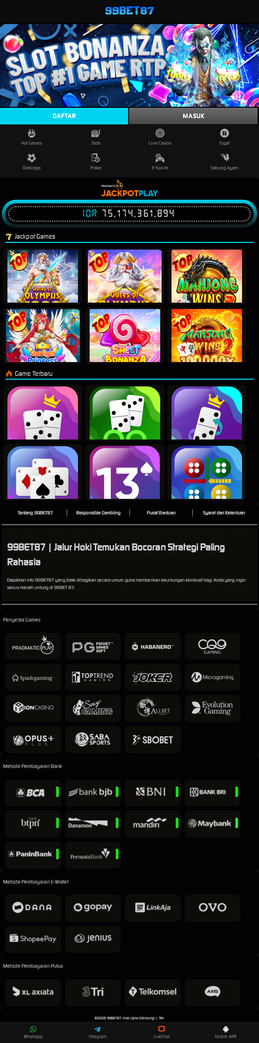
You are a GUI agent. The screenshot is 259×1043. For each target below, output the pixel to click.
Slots (96, 137)
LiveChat (161, 1032)
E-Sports (160, 162)
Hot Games (31, 137)
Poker (96, 162)
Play (148, 194)
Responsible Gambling (98, 513)
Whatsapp (33, 1032)
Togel (224, 137)
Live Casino (160, 137)
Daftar (64, 116)
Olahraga (32, 162)
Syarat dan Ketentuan (224, 513)
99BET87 (114, 1018)
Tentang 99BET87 (35, 513)
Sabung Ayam (224, 162)
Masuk (193, 116)
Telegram (97, 1032)
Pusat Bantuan (161, 513)
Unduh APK (226, 1032)
